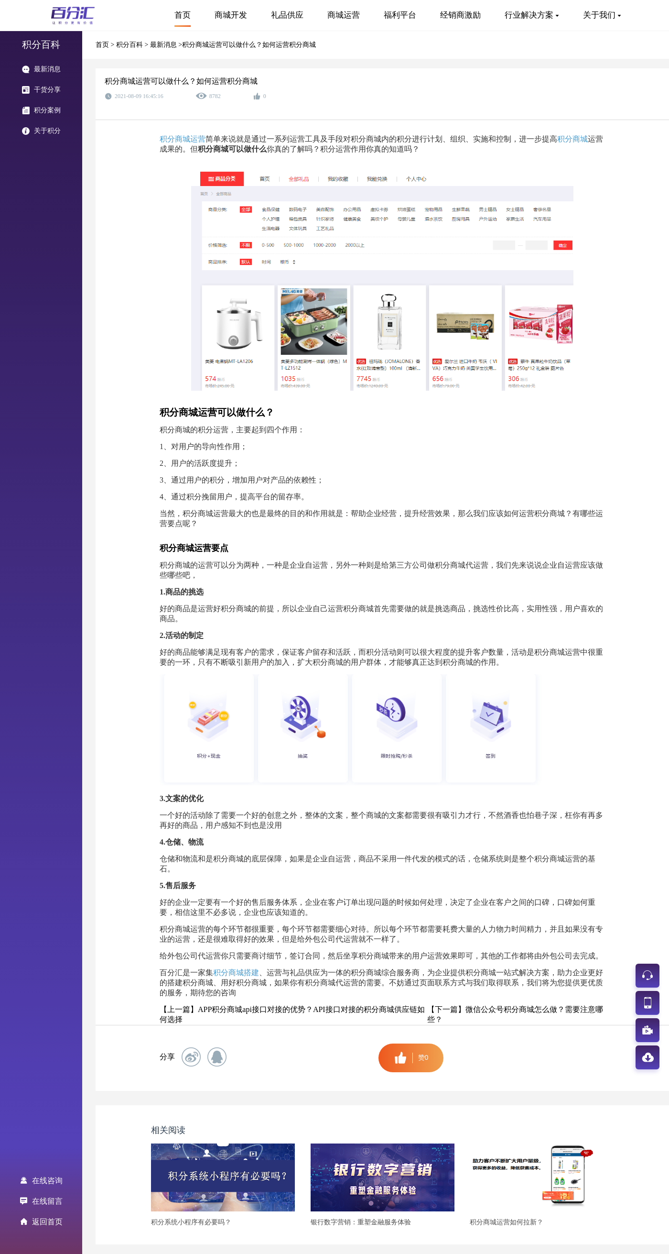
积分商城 (572, 139)
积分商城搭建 (236, 972)
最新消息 (164, 44)
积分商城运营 (182, 139)
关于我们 (599, 15)
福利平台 (400, 15)
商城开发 (231, 15)
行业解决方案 (529, 15)
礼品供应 (287, 15)
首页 (182, 15)
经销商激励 (460, 15)
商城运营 (343, 15)
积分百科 (130, 44)
